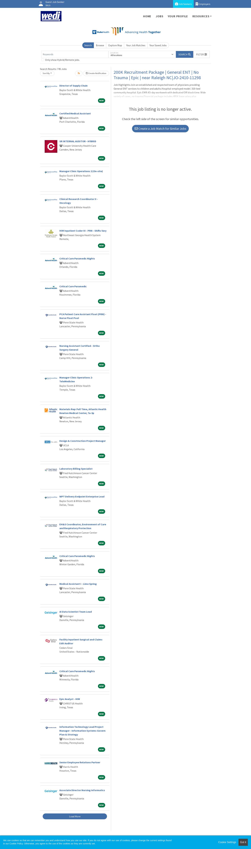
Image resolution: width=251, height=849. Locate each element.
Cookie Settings (227, 842)
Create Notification (96, 73)
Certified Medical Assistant (75, 113)
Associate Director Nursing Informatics (82, 790)
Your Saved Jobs (158, 45)
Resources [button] (200, 16)
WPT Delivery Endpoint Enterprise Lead (81, 496)
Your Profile (178, 16)
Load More (75, 816)
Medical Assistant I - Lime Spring (78, 583)
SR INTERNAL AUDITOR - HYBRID (77, 141)
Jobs (159, 16)
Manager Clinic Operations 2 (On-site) (81, 171)
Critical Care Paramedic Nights (77, 258)
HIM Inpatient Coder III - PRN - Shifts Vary (82, 230)
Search (88, 45)
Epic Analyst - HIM (69, 699)
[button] (201, 54)
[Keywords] (75, 54)
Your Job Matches (135, 45)
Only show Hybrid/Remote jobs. (62, 59)
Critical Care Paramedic (73, 286)
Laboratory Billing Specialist (76, 468)
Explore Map (115, 45)
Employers (203, 4)
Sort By (46, 73)
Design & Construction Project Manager (82, 440)
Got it (243, 842)
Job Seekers (183, 4)
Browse (100, 45)
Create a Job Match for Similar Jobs (160, 129)
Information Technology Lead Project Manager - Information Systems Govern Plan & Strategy (82, 730)
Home (147, 16)
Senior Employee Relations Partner (79, 762)
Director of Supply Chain (73, 85)
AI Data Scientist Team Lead (75, 611)
